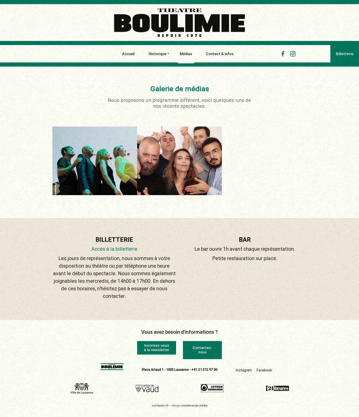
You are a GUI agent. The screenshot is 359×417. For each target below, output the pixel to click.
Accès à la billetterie (114, 249)
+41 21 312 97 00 (204, 370)
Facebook (264, 370)
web (160, 405)
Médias (186, 54)
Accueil (128, 53)
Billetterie (345, 53)
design (189, 405)
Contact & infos (220, 53)
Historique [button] (157, 53)
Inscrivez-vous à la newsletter (156, 347)
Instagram (244, 370)
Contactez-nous (202, 349)
